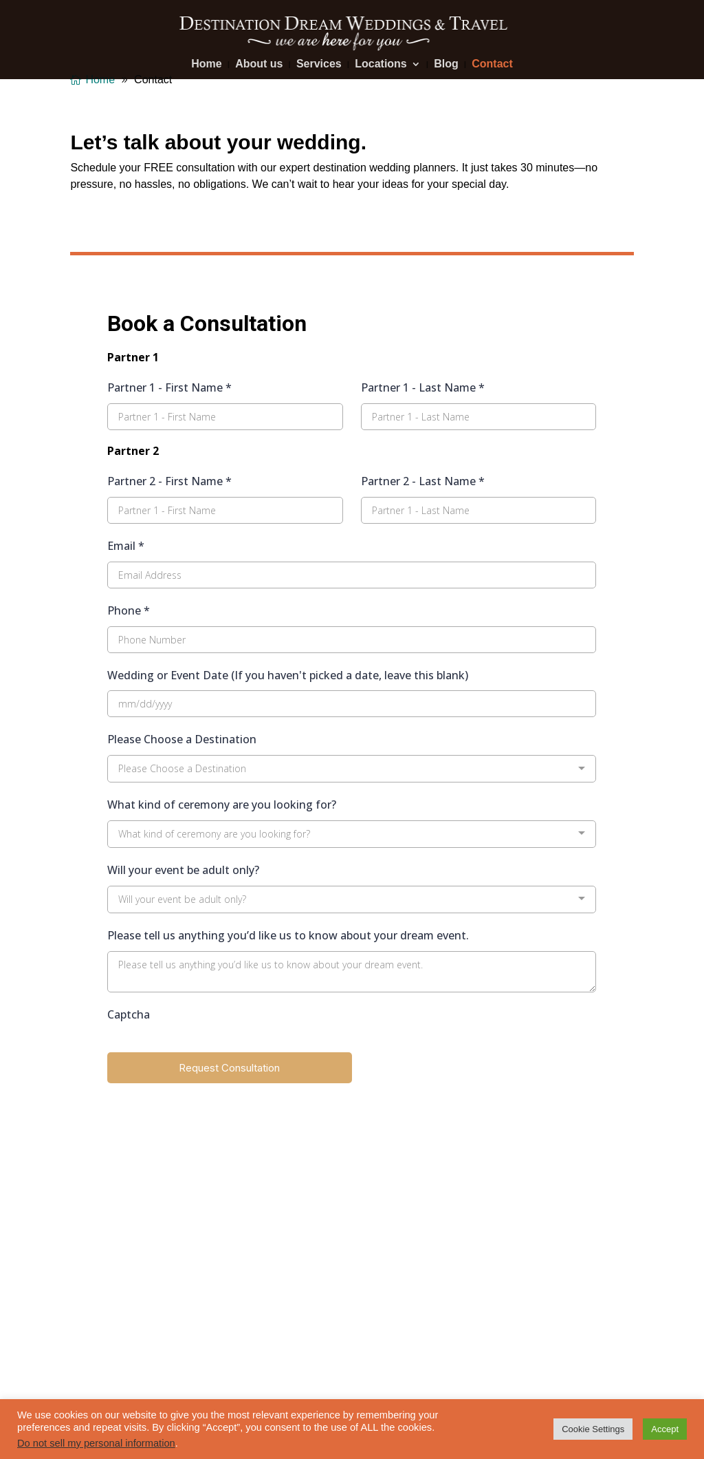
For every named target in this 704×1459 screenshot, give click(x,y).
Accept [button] (665, 1429)
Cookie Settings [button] (593, 1429)
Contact (492, 64)
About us (259, 64)
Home (206, 64)
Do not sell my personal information (96, 1443)
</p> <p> (351, 694)
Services (319, 64)
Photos (87, 1258)
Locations (381, 64)
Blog (446, 64)
